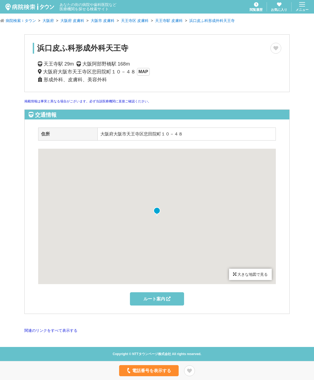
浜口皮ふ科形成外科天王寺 (212, 20)
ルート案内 (157, 299)
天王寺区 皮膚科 (135, 20)
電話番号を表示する (148, 370)
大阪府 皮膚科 (72, 20)
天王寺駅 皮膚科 (169, 20)
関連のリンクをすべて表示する (50, 330)
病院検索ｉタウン (21, 20)
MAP (143, 71)
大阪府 (48, 20)
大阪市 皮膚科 (103, 20)
